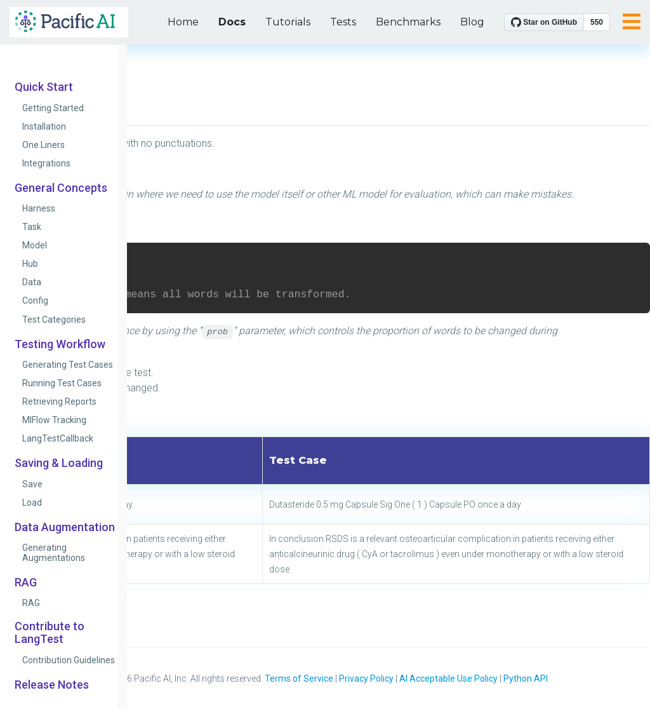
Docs (232, 22)
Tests (343, 22)
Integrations (46, 163)
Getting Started (53, 108)
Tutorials (287, 22)
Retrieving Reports (59, 401)
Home (183, 22)
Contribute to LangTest (49, 632)
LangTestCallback (57, 438)
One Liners (43, 145)
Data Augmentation (65, 527)
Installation (44, 126)
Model (34, 245)
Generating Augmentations (53, 553)
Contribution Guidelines (68, 660)
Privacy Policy (366, 678)
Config (35, 300)
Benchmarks (408, 22)
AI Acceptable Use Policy (448, 678)
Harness (38, 208)
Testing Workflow (60, 344)
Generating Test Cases (67, 365)
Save (32, 484)
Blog (472, 22)
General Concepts (61, 188)
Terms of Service (299, 678)
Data (31, 282)
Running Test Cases (62, 383)
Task (31, 227)
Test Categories (54, 319)
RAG (26, 582)
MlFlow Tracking (54, 420)
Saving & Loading (59, 463)
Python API (525, 678)
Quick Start (44, 87)
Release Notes (52, 685)
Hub (30, 264)
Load (32, 502)
